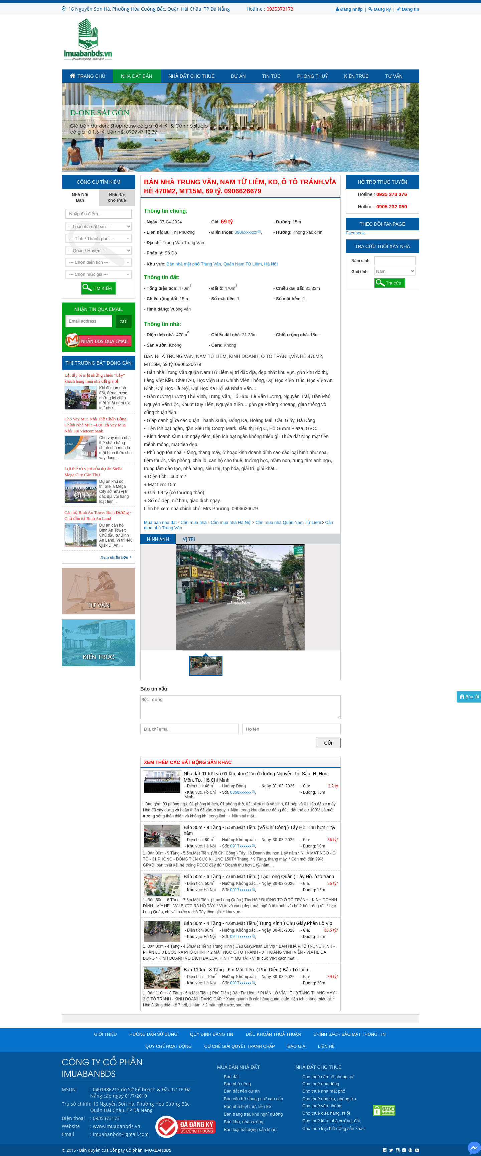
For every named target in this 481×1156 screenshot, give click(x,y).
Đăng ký (379, 9)
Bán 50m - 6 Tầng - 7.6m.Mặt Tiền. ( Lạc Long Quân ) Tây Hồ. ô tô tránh (259, 876)
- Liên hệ (153, 232)
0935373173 (280, 9)
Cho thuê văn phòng (321, 1105)
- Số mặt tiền (222, 298)
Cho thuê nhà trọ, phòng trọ (329, 1098)
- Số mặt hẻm (286, 298)
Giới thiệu (105, 1034)
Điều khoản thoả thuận (273, 1034)
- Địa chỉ (152, 242)
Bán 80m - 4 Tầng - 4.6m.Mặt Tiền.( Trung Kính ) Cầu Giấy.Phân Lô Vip (258, 923)
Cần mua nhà (194, 522)
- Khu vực (154, 263)
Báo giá (296, 1046)
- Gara (215, 345)
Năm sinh (360, 260)
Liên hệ (326, 1046)
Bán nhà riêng (237, 1083)
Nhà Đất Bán (136, 76)
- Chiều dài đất (288, 288)
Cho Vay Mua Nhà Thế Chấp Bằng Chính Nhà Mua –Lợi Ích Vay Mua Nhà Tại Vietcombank (95, 424)
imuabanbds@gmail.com (121, 1134)
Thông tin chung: (166, 211)
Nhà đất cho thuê (192, 76)
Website (71, 1126)
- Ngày (150, 221)
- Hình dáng (156, 309)
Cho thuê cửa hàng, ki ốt (326, 1113)
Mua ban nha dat (160, 522)
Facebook (355, 232)
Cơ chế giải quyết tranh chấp (239, 1046)
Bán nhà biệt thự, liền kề (247, 1106)
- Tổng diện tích (160, 288)
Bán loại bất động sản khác (250, 1129)
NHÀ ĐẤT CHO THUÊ (319, 1067)
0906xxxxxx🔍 (248, 232)
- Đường (281, 221)
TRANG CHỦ (87, 76)
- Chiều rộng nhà (290, 334)
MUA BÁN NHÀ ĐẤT (238, 1067)
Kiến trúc (356, 76)
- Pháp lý (153, 252)
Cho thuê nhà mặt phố (323, 1091)
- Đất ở (215, 288)
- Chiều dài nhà (224, 334)
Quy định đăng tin (211, 1034)
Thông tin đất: (162, 277)
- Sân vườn (155, 345)
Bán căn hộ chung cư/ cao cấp (253, 1098)
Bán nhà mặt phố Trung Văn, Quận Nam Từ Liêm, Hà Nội (222, 263)
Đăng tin (408, 9)
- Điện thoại (220, 232)
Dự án (238, 76)
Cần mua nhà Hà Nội (231, 522)
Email (68, 1134)
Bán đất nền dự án (242, 1091)
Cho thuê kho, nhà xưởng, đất (331, 1120)
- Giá (213, 221)
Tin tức (271, 76)
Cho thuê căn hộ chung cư (328, 1076)
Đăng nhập (349, 9)
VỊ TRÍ (189, 539)
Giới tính (359, 271)
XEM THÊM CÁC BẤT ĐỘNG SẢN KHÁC (187, 762)
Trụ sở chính (76, 1104)
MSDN (69, 1089)
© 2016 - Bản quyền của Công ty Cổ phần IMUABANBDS (116, 1150)
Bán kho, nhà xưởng (243, 1121)
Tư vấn (394, 76)
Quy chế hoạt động (168, 1046)
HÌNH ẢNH (158, 539)
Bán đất (231, 1076)
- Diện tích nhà (159, 334)
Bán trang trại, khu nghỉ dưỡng (253, 1114)
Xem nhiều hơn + (116, 557)
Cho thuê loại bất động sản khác (333, 1128)
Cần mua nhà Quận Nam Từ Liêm (288, 522)
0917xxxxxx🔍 (243, 846)
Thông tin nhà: (162, 324)
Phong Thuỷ (312, 76)
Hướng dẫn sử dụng (153, 1034)
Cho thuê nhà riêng (320, 1083)
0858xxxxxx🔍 (243, 792)
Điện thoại (73, 1118)
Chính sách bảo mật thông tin (349, 1034)
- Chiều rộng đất (160, 298)
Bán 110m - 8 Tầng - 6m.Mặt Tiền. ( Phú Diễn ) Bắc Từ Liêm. (247, 969)
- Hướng (281, 232)
